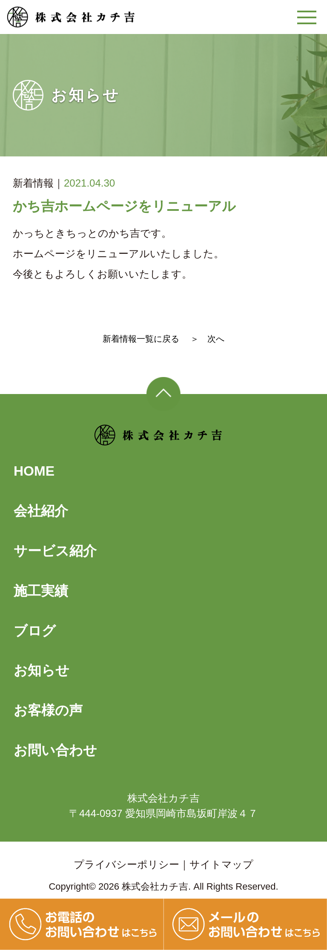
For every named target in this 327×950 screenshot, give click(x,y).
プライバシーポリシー (126, 864)
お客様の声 (48, 710)
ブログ (35, 630)
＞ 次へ (207, 339)
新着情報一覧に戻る (141, 339)
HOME (34, 471)
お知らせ (41, 670)
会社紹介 (41, 511)
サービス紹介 (55, 551)
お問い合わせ (55, 750)
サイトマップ (221, 864)
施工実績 (41, 590)
